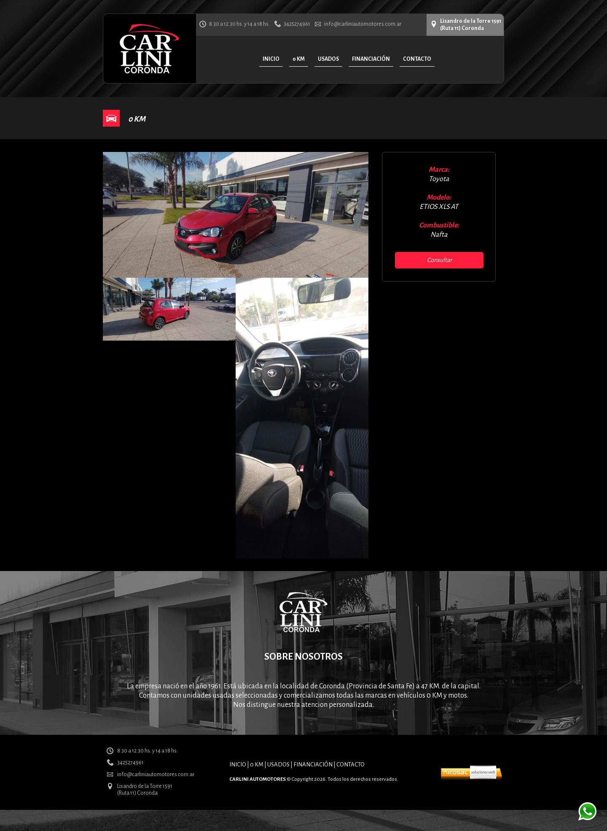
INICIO (237, 764)
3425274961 (297, 24)
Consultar (439, 260)
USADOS (278, 764)
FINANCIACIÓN (313, 764)
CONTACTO (350, 764)
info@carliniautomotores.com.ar (362, 24)
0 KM (256, 764)
